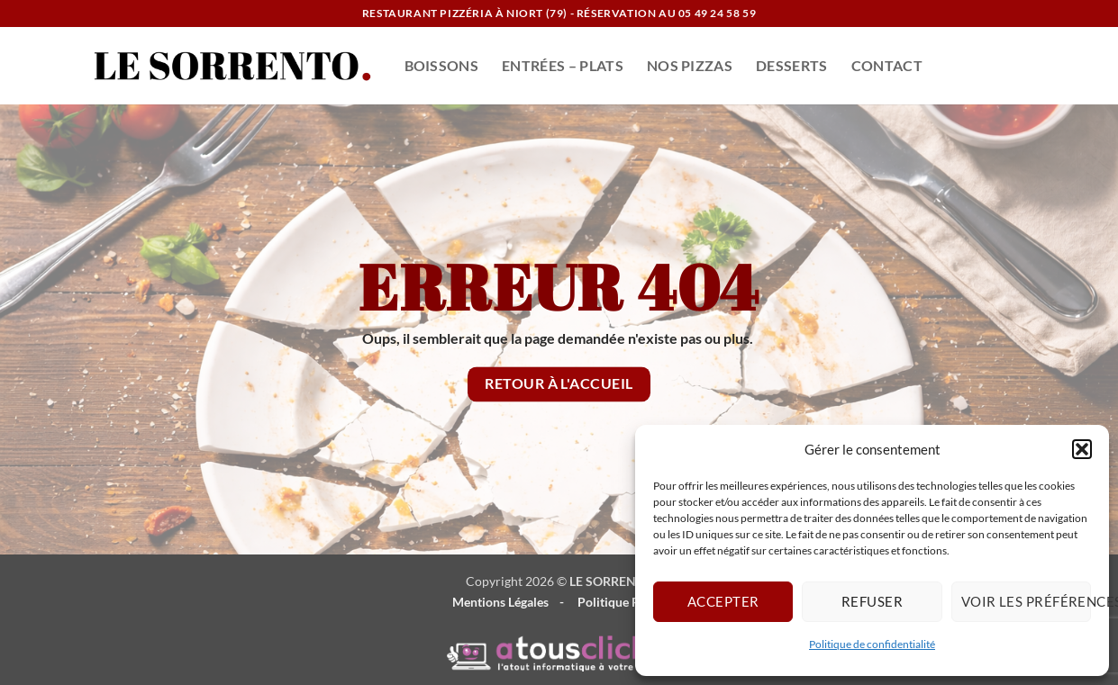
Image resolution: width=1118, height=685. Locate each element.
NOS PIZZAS (689, 65)
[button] (1082, 449)
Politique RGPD (621, 601)
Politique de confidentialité (872, 644)
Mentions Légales (500, 601)
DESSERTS (792, 65)
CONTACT (887, 65)
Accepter (723, 601)
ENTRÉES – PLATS (562, 65)
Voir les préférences (1026, 601)
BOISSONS (441, 65)
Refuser (872, 601)
